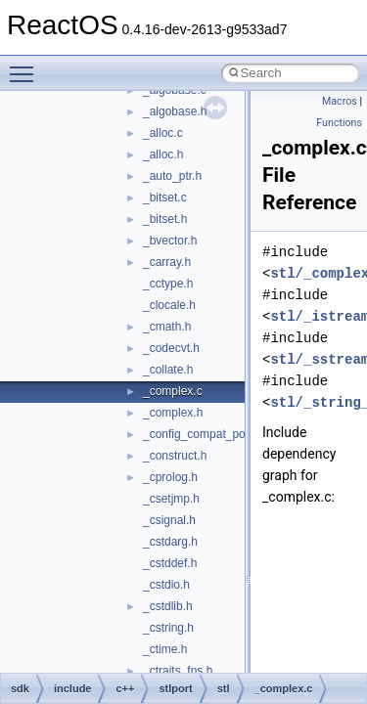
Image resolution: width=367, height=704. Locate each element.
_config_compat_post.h (203, 434)
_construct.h (174, 455)
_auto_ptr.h (172, 176)
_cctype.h (168, 283)
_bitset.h (165, 219)
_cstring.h (168, 628)
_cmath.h (167, 326)
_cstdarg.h (170, 542)
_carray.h (167, 262)
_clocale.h (169, 305)
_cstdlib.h (168, 606)
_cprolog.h (170, 477)
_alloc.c (163, 133)
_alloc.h (163, 154)
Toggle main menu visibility (26, 65)
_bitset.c (165, 197)
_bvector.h (170, 240)
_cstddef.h (170, 563)
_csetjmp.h (171, 499)
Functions (339, 122)
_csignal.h (169, 520)
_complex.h (173, 412)
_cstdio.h (166, 585)
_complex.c (173, 391)
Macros (339, 101)
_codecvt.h (171, 348)
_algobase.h (174, 111)
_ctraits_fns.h (177, 671)
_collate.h (168, 369)
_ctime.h (165, 649)
